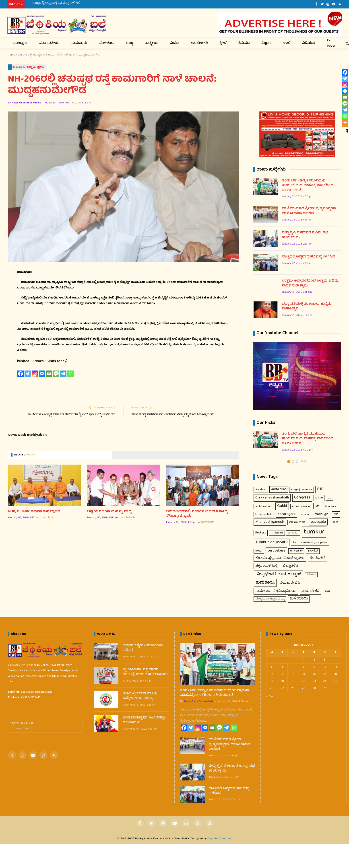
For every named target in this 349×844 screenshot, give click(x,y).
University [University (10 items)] (296, 551)
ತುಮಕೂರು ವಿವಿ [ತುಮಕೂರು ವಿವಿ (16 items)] (290, 583)
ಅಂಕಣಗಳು (199, 43)
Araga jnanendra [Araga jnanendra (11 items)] (301, 490)
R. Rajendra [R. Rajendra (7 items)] (277, 533)
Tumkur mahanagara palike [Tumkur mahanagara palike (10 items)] (310, 543)
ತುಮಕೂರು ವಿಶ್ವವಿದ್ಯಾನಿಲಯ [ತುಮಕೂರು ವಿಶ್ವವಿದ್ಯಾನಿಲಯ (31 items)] (276, 591)
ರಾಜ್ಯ (129, 43)
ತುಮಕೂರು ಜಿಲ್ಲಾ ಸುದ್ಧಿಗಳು (28, 67)
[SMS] (56, 374)
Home (11, 55)
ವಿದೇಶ (175, 43)
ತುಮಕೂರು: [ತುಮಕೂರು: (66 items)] (265, 583)
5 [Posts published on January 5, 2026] (272, 667)
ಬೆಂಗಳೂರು (107, 43)
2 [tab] (293, 462)
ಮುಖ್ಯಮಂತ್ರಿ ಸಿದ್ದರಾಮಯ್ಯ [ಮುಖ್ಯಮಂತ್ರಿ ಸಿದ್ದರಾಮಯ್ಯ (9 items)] (269, 599)
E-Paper (331, 43)
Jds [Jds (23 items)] (317, 506)
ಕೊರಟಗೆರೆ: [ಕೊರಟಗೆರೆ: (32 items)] (318, 558)
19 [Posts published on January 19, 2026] (271, 681)
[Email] (49, 374)
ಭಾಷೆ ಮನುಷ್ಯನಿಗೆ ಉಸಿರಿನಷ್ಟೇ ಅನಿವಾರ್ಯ (144, 720)
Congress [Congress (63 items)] (302, 497)
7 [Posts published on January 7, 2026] (293, 667)
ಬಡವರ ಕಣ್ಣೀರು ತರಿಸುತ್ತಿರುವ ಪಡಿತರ (142, 648)
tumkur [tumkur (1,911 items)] (314, 532)
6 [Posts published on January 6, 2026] (282, 667)
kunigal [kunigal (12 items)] (305, 514)
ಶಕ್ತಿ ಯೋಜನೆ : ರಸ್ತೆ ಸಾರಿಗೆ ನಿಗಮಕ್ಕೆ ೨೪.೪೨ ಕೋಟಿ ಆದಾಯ (145, 672)
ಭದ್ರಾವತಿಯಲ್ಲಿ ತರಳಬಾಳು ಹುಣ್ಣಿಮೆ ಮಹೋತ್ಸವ (306, 307)
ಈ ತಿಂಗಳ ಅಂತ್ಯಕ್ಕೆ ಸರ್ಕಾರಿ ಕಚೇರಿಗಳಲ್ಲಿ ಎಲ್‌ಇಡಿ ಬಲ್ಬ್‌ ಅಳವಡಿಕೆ (71, 415)
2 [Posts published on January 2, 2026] (314, 660)
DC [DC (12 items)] (329, 498)
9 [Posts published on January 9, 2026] (314, 667)
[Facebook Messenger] (42, 374)
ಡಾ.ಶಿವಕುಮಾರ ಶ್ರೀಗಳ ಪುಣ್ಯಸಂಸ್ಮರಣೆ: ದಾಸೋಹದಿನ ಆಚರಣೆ (309, 211)
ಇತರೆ (287, 43)
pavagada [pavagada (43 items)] (318, 522)
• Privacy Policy (19, 728)
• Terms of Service (21, 723)
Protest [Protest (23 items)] (260, 533)
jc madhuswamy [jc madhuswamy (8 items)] (301, 506)
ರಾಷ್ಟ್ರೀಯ (152, 43)
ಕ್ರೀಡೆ (223, 43)
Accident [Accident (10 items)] (260, 490)
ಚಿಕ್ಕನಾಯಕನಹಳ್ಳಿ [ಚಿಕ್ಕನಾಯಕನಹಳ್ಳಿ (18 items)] (266, 566)
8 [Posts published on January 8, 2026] (303, 667)
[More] (345, 122)
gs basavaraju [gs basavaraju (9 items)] (263, 506)
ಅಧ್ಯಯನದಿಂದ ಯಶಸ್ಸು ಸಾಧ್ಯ (109, 511)
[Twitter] (28, 374)
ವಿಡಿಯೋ (309, 43)
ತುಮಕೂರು (79, 43)
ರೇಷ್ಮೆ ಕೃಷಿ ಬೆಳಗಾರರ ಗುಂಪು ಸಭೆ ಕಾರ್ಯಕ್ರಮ (305, 235)
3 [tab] (297, 462)
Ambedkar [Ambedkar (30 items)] (278, 490)
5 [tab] (306, 462)
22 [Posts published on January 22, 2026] (303, 681)
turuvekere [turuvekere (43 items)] (276, 551)
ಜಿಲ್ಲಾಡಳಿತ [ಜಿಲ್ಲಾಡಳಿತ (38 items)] (290, 566)
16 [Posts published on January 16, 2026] (314, 674)
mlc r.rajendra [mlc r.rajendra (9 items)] (297, 522)
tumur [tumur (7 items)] (258, 551)
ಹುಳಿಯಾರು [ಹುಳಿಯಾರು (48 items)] (298, 599)
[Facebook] (20, 374)
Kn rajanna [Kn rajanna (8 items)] (331, 506)
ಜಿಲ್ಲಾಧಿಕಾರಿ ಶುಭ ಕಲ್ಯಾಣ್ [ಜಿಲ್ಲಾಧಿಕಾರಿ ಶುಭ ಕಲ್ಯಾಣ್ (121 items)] (278, 574)
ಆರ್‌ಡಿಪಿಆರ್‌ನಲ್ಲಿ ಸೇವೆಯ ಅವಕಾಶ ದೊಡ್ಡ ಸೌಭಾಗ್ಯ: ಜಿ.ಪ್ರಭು (196, 514)
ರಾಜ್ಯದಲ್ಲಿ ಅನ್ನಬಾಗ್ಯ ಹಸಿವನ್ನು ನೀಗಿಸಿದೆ (56, 3)
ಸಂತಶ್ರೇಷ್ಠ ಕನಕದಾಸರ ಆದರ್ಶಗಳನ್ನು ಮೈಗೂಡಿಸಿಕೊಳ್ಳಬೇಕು (173, 415)
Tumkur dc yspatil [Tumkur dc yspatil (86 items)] (272, 542)
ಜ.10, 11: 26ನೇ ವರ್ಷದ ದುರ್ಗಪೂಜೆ (34, 511)
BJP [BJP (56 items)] (320, 489)
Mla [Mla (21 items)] (336, 514)
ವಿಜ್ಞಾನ (266, 43)
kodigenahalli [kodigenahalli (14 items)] (263, 514)
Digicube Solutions (219, 838)
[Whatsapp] (70, 374)
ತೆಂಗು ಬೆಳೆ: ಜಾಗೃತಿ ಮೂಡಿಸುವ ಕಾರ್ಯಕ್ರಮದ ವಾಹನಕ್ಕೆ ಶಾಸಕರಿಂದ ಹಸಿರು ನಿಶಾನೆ (307, 186)
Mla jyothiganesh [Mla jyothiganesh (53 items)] (269, 522)
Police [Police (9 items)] (334, 522)
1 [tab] (289, 462)
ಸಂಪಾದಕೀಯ (49, 43)
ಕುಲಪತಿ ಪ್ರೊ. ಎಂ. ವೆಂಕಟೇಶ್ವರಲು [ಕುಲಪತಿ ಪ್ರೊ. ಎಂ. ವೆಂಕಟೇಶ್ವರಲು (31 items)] (279, 558)
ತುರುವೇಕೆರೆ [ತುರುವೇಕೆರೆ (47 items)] (311, 591)
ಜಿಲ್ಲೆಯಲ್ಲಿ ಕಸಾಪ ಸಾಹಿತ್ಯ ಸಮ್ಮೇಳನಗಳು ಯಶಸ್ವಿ (139, 696)
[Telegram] (63, 374)
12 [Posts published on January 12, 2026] (271, 674)
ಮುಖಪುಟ (19, 43)
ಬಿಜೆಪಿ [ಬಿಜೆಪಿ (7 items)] (327, 591)
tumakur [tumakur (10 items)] (293, 533)
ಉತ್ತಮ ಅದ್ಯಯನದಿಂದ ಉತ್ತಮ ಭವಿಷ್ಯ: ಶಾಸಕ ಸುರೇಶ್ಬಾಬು (310, 283)
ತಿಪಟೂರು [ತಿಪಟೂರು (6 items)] (311, 575)
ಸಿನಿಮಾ (244, 43)
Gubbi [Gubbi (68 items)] (282, 506)
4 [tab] (301, 462)
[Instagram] (35, 374)
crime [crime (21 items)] (319, 498)
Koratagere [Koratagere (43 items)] (286, 514)
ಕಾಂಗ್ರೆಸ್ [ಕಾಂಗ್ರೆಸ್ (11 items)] (313, 551)
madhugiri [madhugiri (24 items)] (321, 514)
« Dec (270, 696)
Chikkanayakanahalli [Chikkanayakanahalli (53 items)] (272, 497)
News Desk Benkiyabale (26, 103)
